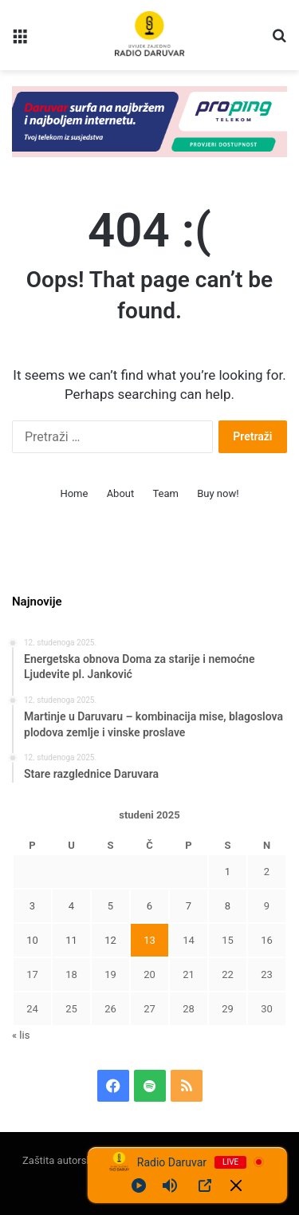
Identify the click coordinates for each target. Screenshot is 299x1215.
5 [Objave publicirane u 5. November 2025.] (110, 906)
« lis (21, 1035)
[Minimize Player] (236, 1185)
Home (74, 493)
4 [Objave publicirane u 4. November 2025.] (71, 906)
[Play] (138, 1185)
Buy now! (217, 493)
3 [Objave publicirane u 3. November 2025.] (32, 906)
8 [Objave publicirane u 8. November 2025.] (227, 906)
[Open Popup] (204, 1185)
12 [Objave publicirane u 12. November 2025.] (110, 940)
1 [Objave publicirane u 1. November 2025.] (227, 872)
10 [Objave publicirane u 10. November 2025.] (32, 940)
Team (165, 493)
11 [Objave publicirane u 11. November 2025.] (71, 940)
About (121, 493)
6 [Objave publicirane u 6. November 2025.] (149, 906)
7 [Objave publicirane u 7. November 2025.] (188, 906)
